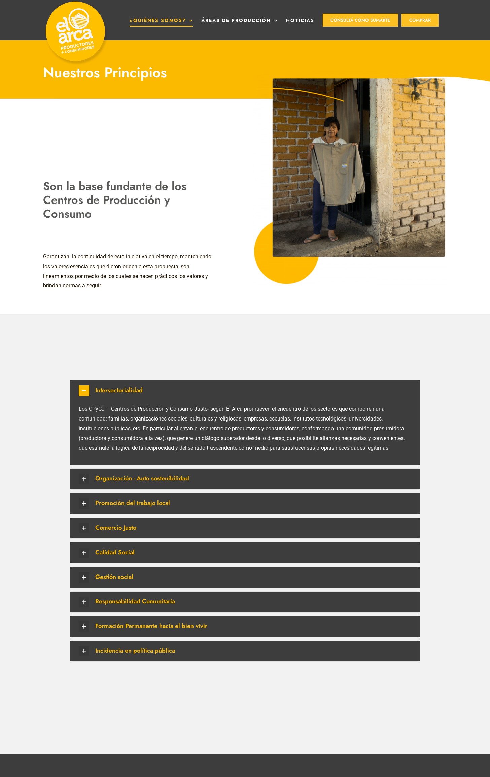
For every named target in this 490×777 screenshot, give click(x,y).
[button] (245, 421)
